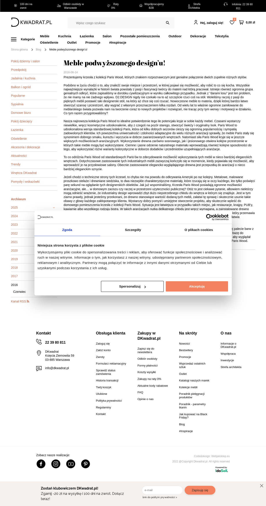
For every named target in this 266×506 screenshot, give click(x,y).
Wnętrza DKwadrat (24, 173)
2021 (14, 242)
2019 (14, 259)
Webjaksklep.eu (220, 456)
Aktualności (19, 155)
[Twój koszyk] (247, 22)
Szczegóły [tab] (133, 230)
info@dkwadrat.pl (57, 368)
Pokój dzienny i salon (25, 61)
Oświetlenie (49, 42)
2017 (14, 276)
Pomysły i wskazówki (25, 181)
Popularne (18, 95)
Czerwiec (19, 291)
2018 (14, 267)
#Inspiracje (117, 42)
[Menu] (25, 39)
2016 (14, 285)
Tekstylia (222, 36)
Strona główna (19, 49)
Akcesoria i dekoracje (25, 147)
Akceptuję (197, 286)
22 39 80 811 (55, 342)
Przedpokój (18, 70)
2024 (14, 216)
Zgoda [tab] (67, 230)
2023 (14, 224)
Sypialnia (17, 104)
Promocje (92, 42)
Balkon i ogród (21, 87)
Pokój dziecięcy (21, 121)
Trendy (15, 164)
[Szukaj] (168, 23)
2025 (14, 207)
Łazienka (17, 130)
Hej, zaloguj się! (211, 23)
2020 (14, 250)
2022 (14, 233)
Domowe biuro (21, 112)
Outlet (72, 42)
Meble (45, 36)
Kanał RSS (20, 301)
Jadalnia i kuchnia (23, 78)
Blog (38, 49)
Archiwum (18, 199)
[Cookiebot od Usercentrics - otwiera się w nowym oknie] (209, 217)
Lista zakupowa (234, 19)
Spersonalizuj (132, 286)
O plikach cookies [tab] (199, 230)
